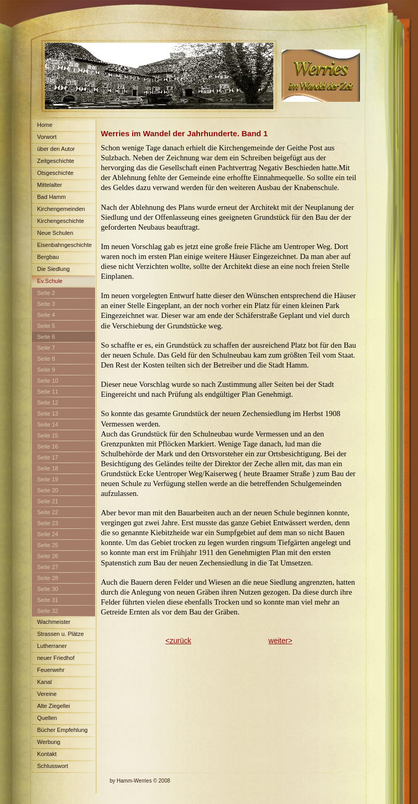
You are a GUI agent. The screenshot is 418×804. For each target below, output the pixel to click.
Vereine (46, 694)
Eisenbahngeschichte (64, 245)
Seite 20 (47, 490)
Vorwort (46, 137)
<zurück (178, 640)
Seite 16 (47, 446)
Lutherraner (52, 646)
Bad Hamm (51, 197)
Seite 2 (46, 293)
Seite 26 (47, 556)
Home (44, 125)
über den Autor (56, 149)
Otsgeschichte (55, 173)
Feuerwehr (51, 670)
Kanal (44, 682)
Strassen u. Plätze (60, 634)
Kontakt (46, 754)
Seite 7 (46, 348)
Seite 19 (47, 479)
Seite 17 (47, 457)
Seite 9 (46, 369)
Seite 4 (46, 315)
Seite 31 (47, 600)
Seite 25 (47, 545)
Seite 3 (46, 304)
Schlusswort (52, 766)
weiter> (281, 640)
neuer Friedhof (56, 658)
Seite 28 (47, 578)
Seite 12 (47, 402)
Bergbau (48, 257)
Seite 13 (47, 413)
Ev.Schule (50, 281)
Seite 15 (47, 435)
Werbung (48, 742)
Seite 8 (46, 359)
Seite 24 (47, 534)
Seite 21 (47, 501)
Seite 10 (47, 380)
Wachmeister (54, 622)
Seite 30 (47, 589)
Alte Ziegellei (53, 706)
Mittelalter (49, 185)
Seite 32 (47, 611)
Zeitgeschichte (55, 161)
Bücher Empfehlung (62, 730)
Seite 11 (47, 391)
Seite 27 (47, 567)
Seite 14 (47, 424)
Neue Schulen (55, 233)
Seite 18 (47, 468)
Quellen (47, 718)
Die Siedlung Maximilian (50, 271)
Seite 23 (47, 523)
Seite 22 (47, 512)
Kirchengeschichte (60, 221)
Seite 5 (46, 326)
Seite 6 (46, 337)
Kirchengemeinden (61, 209)
